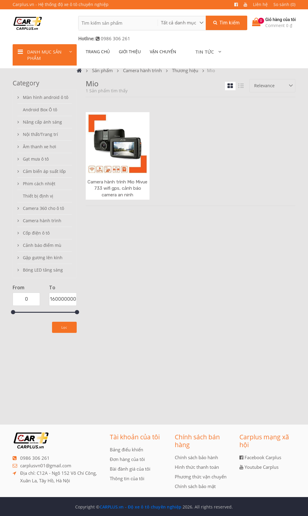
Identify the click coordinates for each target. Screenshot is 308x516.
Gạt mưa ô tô (36, 159)
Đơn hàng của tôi (127, 459)
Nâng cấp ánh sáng (42, 122)
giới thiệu (130, 51)
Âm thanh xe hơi (39, 146)
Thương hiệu (185, 70)
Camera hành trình (142, 70)
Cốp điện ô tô (36, 233)
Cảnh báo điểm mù (42, 245)
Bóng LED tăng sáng (43, 270)
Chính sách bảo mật (195, 486)
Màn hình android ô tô (45, 97)
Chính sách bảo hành (196, 457)
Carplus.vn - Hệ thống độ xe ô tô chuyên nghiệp (61, 4)
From (18, 287)
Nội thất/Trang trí (40, 134)
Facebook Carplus (260, 457)
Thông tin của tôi (127, 478)
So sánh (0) (284, 4)
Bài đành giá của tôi (130, 469)
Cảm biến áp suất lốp (44, 171)
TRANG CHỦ (98, 51)
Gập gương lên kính (43, 257)
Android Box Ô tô (40, 109)
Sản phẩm (102, 70)
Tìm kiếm (226, 23)
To (52, 287)
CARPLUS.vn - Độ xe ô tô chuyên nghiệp (140, 507)
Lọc (64, 327)
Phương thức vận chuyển (200, 477)
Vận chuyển (163, 51)
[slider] (13, 312)
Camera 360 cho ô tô (43, 208)
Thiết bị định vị (38, 196)
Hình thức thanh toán (197, 467)
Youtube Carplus (259, 467)
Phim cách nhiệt (39, 183)
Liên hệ (260, 4)
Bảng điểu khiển (126, 450)
